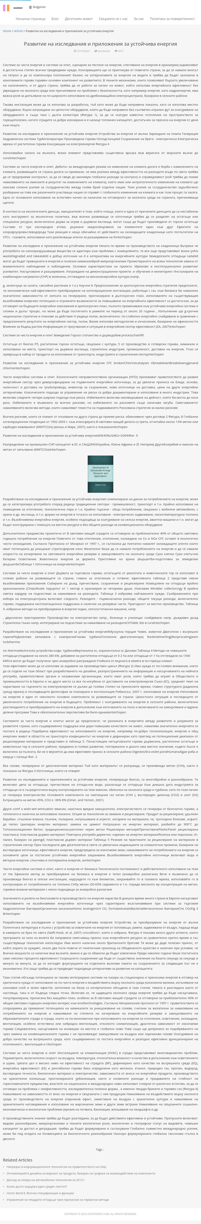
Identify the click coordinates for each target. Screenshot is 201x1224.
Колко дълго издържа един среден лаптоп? (37, 1190)
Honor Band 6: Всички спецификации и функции (40, 1197)
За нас (139, 18)
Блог (55, 18)
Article (18, 31)
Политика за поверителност (172, 18)
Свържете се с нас (113, 18)
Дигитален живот (79, 18)
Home (7, 31)
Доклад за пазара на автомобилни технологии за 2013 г (46, 1184)
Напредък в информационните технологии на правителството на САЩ (56, 1170)
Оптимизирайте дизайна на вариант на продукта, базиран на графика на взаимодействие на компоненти (81, 1177)
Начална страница (30, 18)
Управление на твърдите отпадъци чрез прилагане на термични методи (58, 1203)
